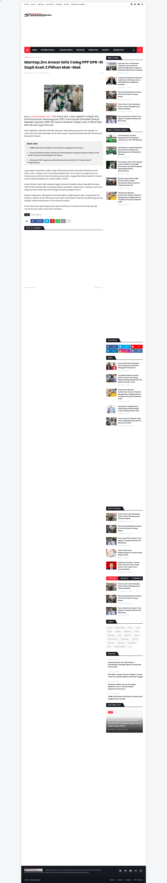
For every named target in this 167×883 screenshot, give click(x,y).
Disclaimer (50, 4)
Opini (138, 628)
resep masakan (119, 647)
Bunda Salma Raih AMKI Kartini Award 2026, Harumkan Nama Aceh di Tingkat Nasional (129, 182)
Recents (124, 578)
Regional (127, 631)
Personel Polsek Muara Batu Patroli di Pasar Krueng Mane (129, 94)
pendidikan (132, 643)
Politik (110, 631)
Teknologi (111, 635)
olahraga (121, 643)
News (130, 628)
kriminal (135, 639)
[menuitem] (27, 50)
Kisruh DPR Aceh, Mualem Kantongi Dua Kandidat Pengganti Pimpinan (128, 365)
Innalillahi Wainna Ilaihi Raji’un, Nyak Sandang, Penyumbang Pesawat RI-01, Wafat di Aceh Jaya (130, 378)
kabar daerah (36, 57)
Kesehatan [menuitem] (118, 50)
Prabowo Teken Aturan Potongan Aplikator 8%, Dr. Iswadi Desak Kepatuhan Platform (122, 686)
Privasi (66, 4)
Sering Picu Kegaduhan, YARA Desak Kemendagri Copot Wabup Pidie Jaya (128, 408)
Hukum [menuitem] (105, 50)
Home (26, 4)
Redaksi (59, 4)
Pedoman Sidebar (78, 4)
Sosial (136, 631)
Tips (119, 635)
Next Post (98, 287)
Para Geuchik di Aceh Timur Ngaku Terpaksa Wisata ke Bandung (130, 118)
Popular (112, 578)
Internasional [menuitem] (47, 50)
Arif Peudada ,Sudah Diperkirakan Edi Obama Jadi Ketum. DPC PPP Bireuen (130, 137)
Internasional (120, 628)
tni (130, 647)
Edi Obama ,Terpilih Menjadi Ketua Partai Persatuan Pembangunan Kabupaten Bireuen (130, 151)
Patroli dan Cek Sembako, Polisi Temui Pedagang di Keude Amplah (129, 106)
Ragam (118, 631)
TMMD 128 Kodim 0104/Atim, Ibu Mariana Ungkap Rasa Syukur (56, 148)
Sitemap (41, 4)
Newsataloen (35, 880)
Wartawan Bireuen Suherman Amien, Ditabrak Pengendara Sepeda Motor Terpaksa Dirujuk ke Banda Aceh (129, 197)
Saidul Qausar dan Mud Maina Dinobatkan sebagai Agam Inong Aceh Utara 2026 (124, 664)
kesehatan (125, 639)
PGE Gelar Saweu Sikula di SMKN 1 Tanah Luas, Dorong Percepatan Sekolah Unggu (125, 675)
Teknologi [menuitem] (93, 50)
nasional (111, 643)
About (33, 4)
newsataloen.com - (42, 116)
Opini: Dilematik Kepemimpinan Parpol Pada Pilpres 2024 (130, 552)
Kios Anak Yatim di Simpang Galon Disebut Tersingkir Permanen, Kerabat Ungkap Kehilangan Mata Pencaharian (130, 166)
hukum (136, 635)
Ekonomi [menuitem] (80, 50)
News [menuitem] (34, 50)
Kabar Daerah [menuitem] (66, 50)
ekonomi (128, 635)
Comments (137, 578)
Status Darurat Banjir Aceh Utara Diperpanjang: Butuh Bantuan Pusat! (129, 420)
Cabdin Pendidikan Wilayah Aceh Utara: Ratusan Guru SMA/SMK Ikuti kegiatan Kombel (130, 81)
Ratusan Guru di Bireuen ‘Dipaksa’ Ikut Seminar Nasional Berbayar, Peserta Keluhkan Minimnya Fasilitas (130, 66)
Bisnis (110, 628)
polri (109, 647)
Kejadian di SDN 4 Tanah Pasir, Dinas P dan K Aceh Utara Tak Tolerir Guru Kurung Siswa (129, 566)
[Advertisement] (98, 27)
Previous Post (31, 287)
